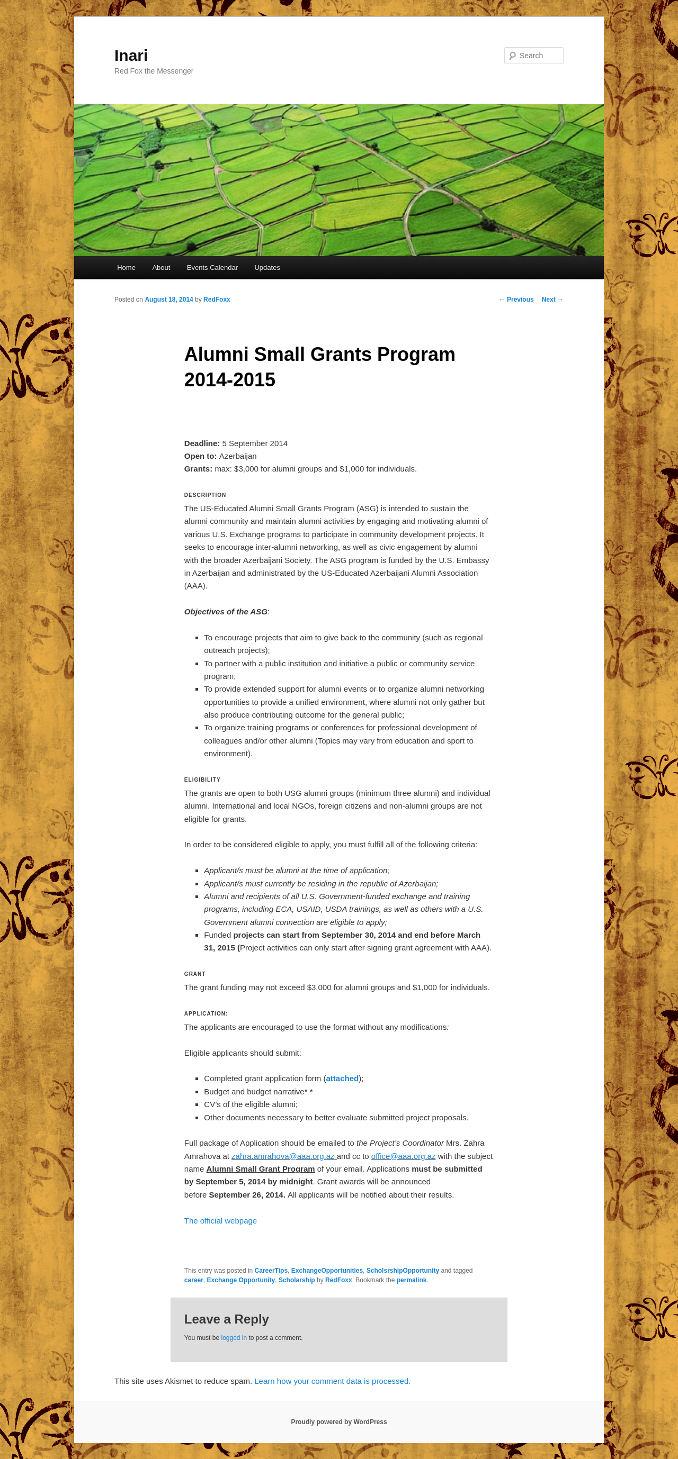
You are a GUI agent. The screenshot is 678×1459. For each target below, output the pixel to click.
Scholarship (297, 1280)
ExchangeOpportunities (327, 1270)
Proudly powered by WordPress (339, 1422)
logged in (234, 1338)
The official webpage (220, 1220)
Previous (516, 299)
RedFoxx (216, 299)
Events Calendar (212, 267)
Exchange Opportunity (241, 1280)
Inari (131, 55)
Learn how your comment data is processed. (332, 1380)
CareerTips (271, 1270)
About (161, 267)
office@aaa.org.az (403, 1156)
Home (126, 267)
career (193, 1280)
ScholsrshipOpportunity (403, 1270)
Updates (267, 267)
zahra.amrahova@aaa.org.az (283, 1156)
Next (553, 299)
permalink (412, 1280)
